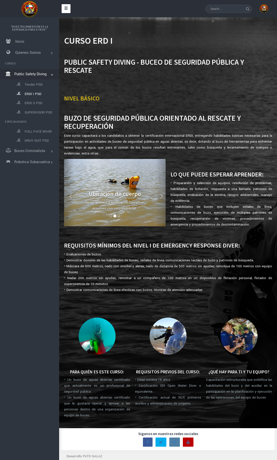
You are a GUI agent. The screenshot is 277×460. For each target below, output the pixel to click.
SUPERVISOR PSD (34, 112)
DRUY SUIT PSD (32, 140)
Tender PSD (29, 84)
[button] (69, 192)
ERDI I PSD (28, 93)
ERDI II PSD (29, 102)
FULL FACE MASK (34, 131)
